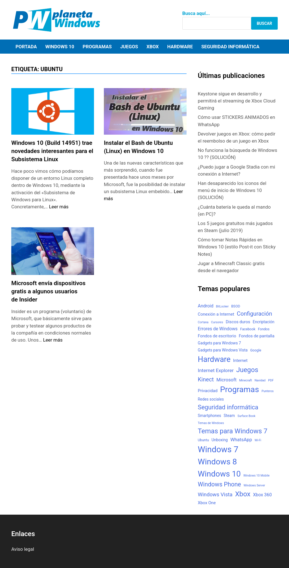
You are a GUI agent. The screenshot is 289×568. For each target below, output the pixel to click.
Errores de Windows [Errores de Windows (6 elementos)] (218, 328)
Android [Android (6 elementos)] (205, 306)
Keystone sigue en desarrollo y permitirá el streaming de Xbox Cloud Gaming (236, 101)
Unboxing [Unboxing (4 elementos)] (219, 440)
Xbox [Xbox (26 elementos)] (242, 494)
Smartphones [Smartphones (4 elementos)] (209, 415)
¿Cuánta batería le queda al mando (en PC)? (234, 210)
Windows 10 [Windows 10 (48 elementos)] (219, 474)
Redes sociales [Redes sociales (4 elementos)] (211, 399)
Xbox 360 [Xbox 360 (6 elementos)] (262, 494)
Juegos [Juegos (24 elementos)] (247, 370)
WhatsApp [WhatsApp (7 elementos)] (241, 439)
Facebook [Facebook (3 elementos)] (247, 329)
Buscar (264, 23)
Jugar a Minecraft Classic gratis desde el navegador (231, 267)
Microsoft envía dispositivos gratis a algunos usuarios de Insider (48, 291)
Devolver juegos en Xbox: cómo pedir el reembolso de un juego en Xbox (236, 137)
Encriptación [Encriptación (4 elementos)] (264, 322)
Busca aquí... (196, 13)
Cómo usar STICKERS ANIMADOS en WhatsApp (236, 120)
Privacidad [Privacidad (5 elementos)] (208, 390)
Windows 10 (59, 46)
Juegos (129, 46)
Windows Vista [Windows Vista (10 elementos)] (215, 494)
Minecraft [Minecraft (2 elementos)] (245, 380)
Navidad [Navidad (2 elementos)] (260, 380)
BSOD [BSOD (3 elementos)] (235, 306)
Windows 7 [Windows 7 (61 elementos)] (218, 449)
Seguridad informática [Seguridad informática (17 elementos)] (228, 407)
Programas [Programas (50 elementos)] (239, 389)
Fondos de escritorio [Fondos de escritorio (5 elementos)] (217, 335)
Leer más (59, 206)
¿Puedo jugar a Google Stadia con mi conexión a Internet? (236, 170)
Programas (97, 46)
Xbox (152, 46)
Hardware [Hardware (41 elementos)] (214, 359)
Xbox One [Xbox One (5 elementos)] (207, 502)
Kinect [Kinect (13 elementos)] (206, 379)
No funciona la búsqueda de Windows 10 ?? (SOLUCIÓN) (237, 153)
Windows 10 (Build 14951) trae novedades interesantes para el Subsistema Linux (52, 151)
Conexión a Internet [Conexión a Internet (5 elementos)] (216, 314)
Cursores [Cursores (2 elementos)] (217, 322)
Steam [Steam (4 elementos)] (229, 415)
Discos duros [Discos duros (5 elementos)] (238, 321)
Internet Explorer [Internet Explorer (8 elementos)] (216, 370)
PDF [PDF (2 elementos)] (271, 380)
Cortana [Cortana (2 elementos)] (203, 322)
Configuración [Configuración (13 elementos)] (254, 313)
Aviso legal (22, 549)
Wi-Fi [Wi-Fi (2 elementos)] (258, 440)
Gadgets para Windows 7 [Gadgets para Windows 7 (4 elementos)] (219, 343)
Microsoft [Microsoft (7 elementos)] (226, 380)
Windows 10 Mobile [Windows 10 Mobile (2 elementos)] (256, 475)
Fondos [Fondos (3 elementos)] (264, 329)
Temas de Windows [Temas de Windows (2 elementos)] (211, 423)
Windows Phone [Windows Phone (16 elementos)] (219, 484)
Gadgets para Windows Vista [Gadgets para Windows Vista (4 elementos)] (223, 350)
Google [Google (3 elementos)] (255, 350)
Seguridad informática (230, 46)
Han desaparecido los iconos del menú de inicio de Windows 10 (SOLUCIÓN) (232, 190)
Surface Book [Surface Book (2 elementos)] (246, 416)
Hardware (180, 46)
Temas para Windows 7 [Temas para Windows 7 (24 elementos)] (233, 431)
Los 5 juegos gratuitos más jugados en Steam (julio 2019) (235, 226)
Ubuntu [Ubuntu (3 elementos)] (203, 440)
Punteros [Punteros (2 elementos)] (268, 391)
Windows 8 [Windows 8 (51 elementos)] (217, 461)
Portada (26, 46)
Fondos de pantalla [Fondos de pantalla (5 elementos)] (256, 335)
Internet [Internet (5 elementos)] (240, 360)
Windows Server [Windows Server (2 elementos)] (254, 485)
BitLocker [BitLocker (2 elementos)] (222, 306)
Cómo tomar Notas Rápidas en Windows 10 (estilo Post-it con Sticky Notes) (237, 247)
